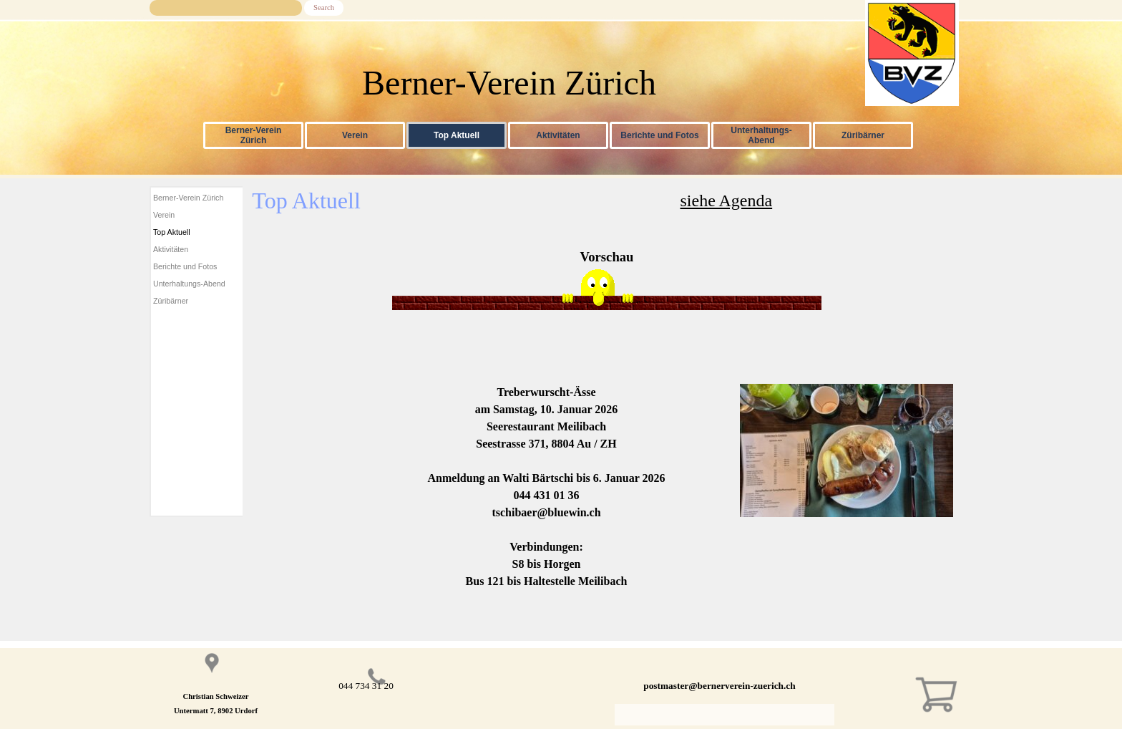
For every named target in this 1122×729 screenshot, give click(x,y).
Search (323, 7)
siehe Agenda (726, 200)
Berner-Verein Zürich (253, 135)
